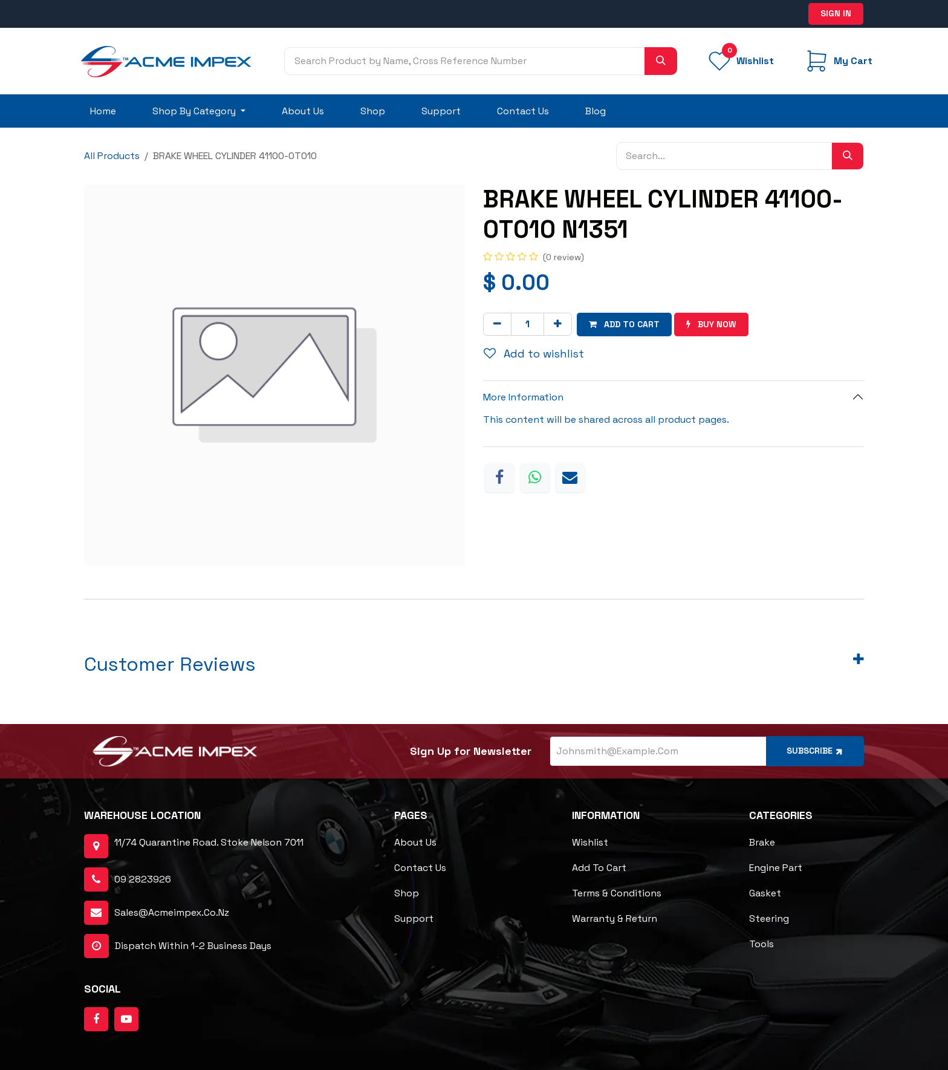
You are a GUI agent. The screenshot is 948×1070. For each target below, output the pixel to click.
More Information (523, 397)
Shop (406, 893)
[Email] (570, 477)
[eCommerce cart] (837, 61)
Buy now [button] (711, 324)
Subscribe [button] (816, 751)
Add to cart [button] (624, 324)
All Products (112, 155)
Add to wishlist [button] (534, 353)
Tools (761, 944)
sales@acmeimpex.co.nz (171, 912)
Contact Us (420, 867)
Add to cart (599, 867)
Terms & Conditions (616, 893)
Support (413, 918)
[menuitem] (103, 111)
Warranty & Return (614, 918)
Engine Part (775, 867)
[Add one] (558, 324)
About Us (415, 842)
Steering (769, 918)
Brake (762, 842)
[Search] (660, 61)
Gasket (765, 893)
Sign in (835, 13)
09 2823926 (142, 879)
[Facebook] (499, 477)
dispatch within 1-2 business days (177, 946)
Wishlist (590, 842)
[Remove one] (497, 324)
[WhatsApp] (535, 477)
